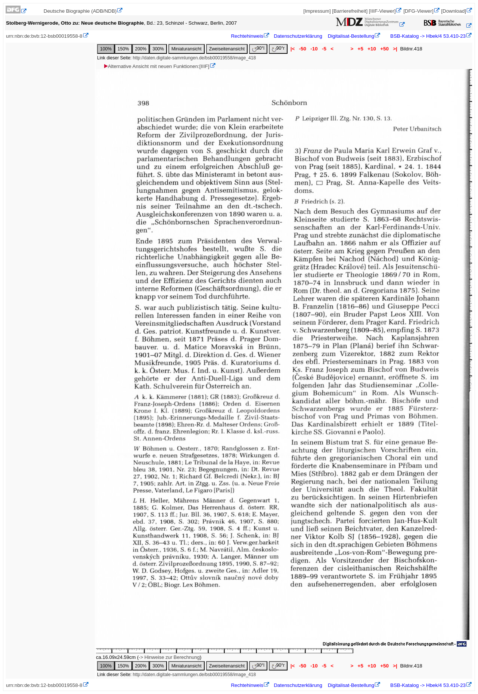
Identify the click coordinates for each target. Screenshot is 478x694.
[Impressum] (316, 11)
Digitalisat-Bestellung (351, 36)
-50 (303, 49)
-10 (314, 49)
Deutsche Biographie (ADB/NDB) (80, 11)
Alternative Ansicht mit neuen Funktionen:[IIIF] (156, 66)
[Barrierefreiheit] (349, 11)
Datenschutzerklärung (298, 36)
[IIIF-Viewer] (382, 11)
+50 (384, 49)
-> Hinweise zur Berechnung (169, 657)
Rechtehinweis (247, 36)
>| (395, 49)
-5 (324, 49)
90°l (258, 49)
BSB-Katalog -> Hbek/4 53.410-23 (427, 36)
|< (292, 49)
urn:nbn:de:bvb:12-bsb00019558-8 (44, 36)
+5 (360, 49)
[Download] (453, 11)
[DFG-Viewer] (418, 11)
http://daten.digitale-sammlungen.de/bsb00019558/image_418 (194, 58)
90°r (278, 49)
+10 (372, 49)
